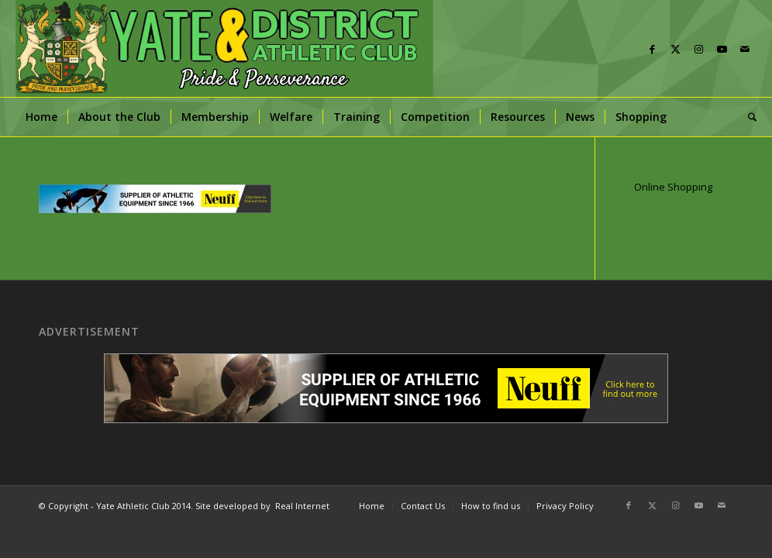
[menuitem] (41, 117)
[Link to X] (675, 48)
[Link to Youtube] (721, 48)
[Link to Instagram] (698, 48)
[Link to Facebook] (651, 48)
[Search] (747, 117)
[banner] (224, 48)
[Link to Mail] (744, 48)
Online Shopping (673, 187)
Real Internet (302, 506)
